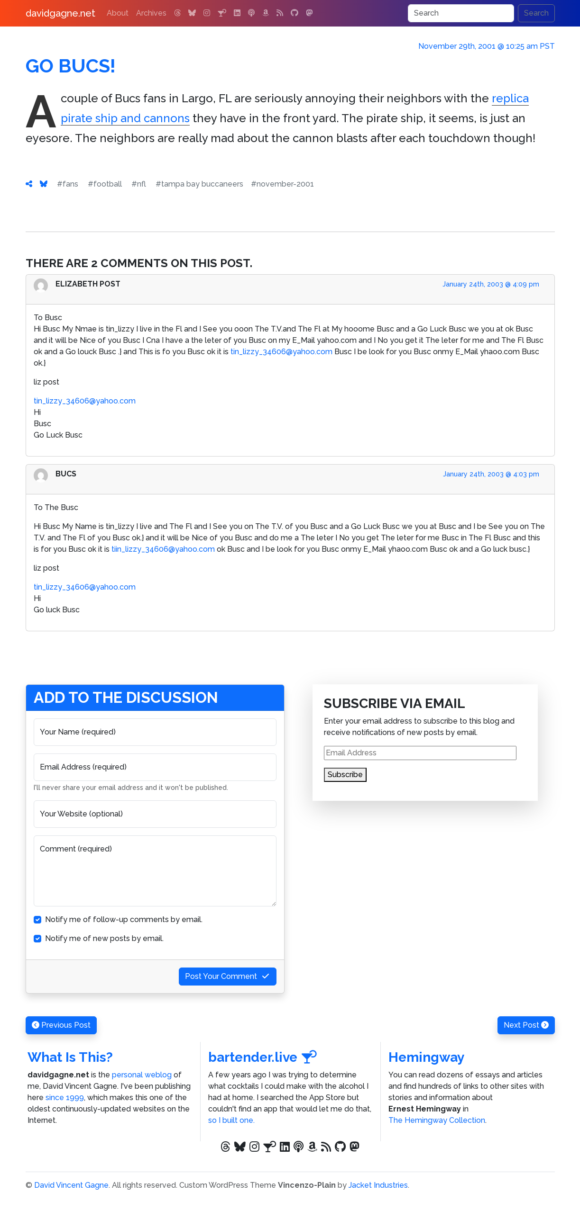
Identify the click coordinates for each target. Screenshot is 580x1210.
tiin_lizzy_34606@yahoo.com (163, 549)
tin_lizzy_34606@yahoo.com (281, 351)
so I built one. (231, 1120)
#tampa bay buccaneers (199, 183)
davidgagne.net (60, 13)
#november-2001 (282, 183)
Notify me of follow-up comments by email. (124, 919)
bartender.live (263, 1057)
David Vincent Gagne (71, 1185)
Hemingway (426, 1057)
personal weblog (142, 1074)
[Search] (461, 13)
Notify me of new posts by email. (104, 938)
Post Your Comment (227, 976)
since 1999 (65, 1097)
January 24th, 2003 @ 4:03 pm (491, 474)
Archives (151, 13)
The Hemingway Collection (436, 1120)
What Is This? (70, 1057)
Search (536, 13)
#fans (67, 183)
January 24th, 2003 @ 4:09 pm (490, 284)
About (118, 13)
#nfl (138, 183)
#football (105, 183)
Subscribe (345, 774)
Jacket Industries (378, 1185)
